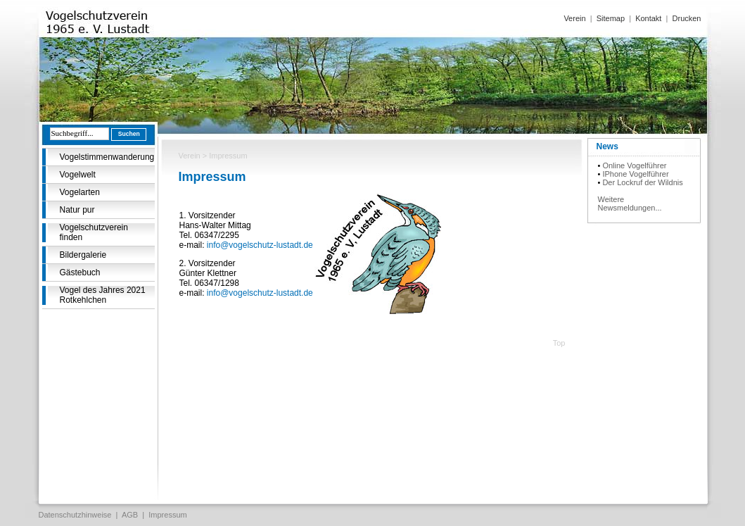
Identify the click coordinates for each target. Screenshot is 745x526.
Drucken (687, 18)
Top (559, 343)
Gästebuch (80, 272)
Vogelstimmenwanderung (107, 157)
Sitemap (611, 18)
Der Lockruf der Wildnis (642, 182)
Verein (574, 18)
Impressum (167, 515)
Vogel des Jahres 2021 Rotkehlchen (103, 295)
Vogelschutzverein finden (94, 232)
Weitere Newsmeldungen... (630, 203)
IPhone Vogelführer (635, 174)
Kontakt (648, 18)
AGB (130, 515)
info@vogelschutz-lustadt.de (260, 245)
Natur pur (77, 210)
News (607, 146)
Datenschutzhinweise (75, 515)
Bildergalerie (83, 255)
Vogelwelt (78, 175)
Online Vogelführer (634, 165)
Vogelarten (80, 192)
